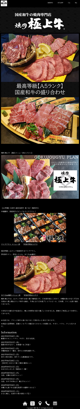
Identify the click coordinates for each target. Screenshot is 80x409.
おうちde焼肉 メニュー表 (10, 295)
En (76, 2)
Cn (69, 2)
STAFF (60, 2)
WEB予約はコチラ (30, 244)
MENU (50, 2)
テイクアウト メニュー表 (10, 244)
